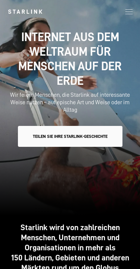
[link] (25, 11)
